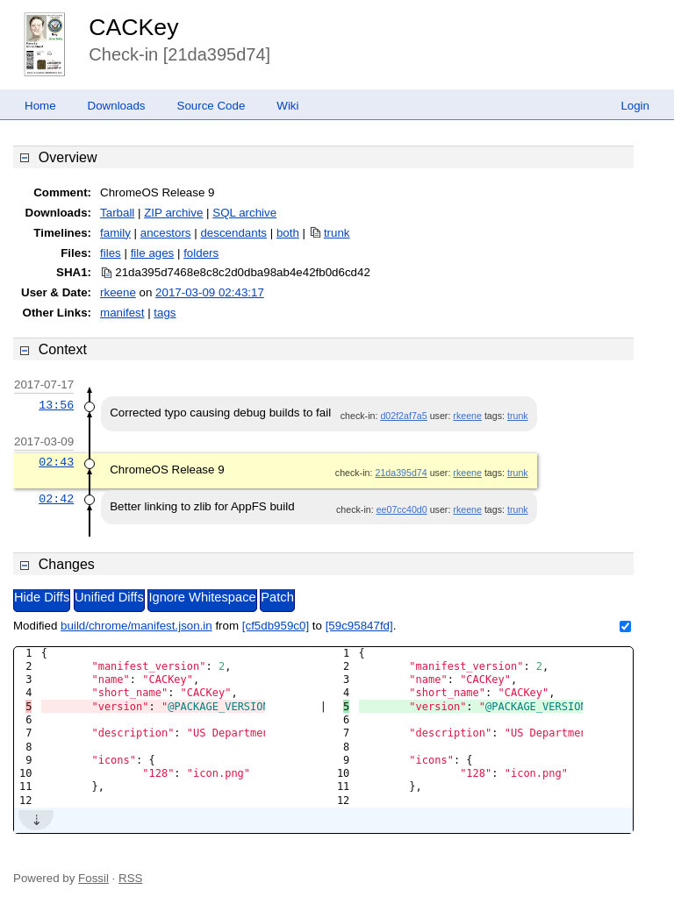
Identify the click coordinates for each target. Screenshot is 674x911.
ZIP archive (173, 212)
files (110, 253)
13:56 (56, 405)
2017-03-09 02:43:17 (209, 292)
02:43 (56, 462)
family (115, 232)
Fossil (93, 878)
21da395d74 (401, 472)
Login (634, 105)
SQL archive (244, 212)
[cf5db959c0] (275, 625)
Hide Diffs (41, 597)
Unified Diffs (109, 597)
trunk (337, 232)
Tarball (117, 212)
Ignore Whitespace (201, 597)
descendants (233, 232)
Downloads (117, 105)
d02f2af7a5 (403, 415)
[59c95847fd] (359, 625)
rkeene (118, 292)
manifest (122, 312)
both (287, 232)
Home (40, 105)
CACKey (133, 27)
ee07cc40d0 (401, 509)
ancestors (165, 232)
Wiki (287, 105)
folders (201, 253)
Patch (277, 597)
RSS (130, 878)
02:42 (56, 499)
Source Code (211, 105)
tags (165, 312)
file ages (153, 253)
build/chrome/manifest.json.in (136, 625)
